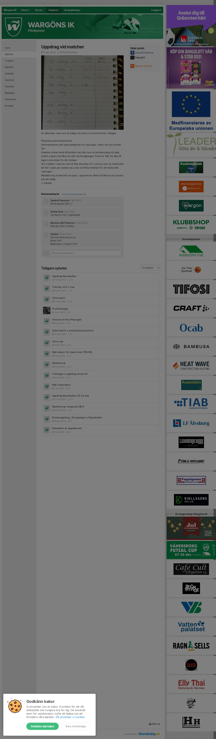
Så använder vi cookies (70, 717)
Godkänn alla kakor (42, 726)
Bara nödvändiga (76, 726)
